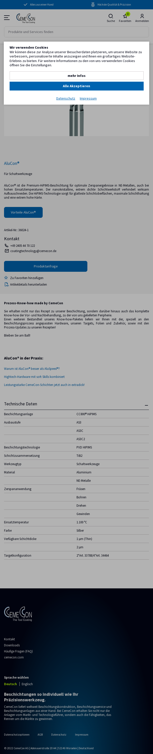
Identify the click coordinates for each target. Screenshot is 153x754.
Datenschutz (65, 98)
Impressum (88, 98)
